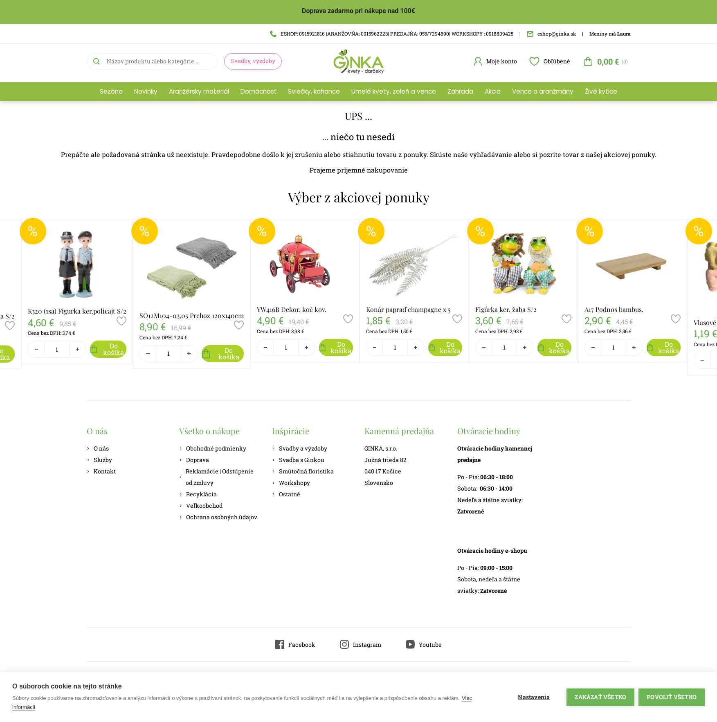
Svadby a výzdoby (299, 448)
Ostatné (286, 494)
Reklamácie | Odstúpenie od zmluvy (216, 477)
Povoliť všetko (672, 697)
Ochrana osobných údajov (218, 517)
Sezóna (111, 91)
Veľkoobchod (201, 505)
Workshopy (291, 483)
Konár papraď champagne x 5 (408, 309)
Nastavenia (534, 697)
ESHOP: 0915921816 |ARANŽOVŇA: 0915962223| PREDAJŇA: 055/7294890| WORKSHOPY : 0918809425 (391, 33)
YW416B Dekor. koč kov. (291, 309)
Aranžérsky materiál (199, 91)
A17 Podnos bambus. (613, 309)
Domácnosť (258, 91)
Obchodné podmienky (212, 448)
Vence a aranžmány (542, 91)
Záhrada (460, 91)
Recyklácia (198, 494)
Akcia (493, 91)
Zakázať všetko (600, 697)
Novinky (145, 91)
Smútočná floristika (303, 471)
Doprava (194, 460)
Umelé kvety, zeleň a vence (393, 91)
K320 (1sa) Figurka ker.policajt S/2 (77, 311)
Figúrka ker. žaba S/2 (506, 309)
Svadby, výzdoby (253, 61)
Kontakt (101, 471)
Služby (99, 460)
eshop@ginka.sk (551, 33)
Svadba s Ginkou (298, 460)
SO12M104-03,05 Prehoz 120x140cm (191, 315)
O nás (98, 448)
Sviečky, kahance (314, 91)
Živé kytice (601, 91)
